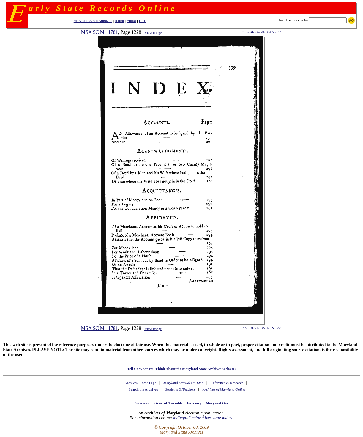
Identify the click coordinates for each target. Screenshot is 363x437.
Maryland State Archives (93, 21)
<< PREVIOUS (253, 31)
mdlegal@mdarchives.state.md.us (202, 418)
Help (142, 21)
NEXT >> (274, 31)
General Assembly (168, 403)
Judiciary (193, 403)
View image (153, 33)
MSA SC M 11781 (99, 32)
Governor (142, 403)
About (131, 21)
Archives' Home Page (140, 383)
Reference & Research (227, 383)
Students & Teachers (180, 389)
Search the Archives (143, 389)
